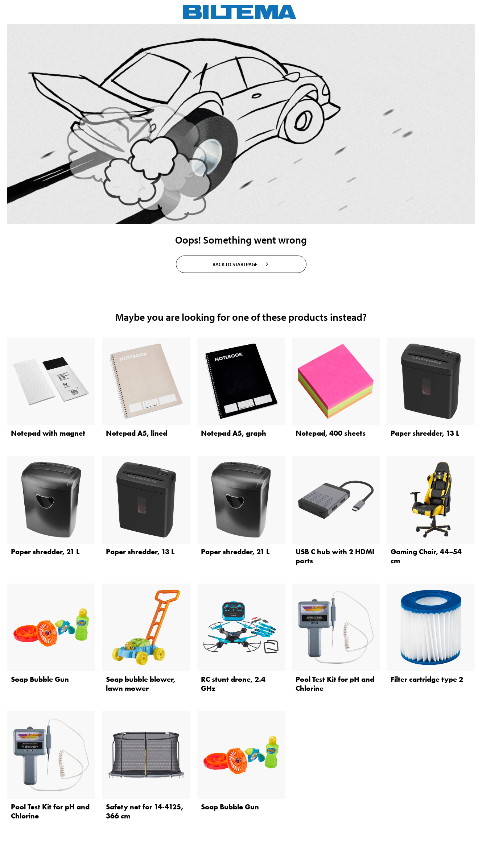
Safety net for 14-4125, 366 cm (144, 811)
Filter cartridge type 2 (427, 679)
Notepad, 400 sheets (331, 433)
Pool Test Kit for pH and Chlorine (335, 684)
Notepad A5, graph (233, 433)
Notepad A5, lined (136, 433)
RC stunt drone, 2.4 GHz (233, 684)
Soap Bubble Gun (40, 679)
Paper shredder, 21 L (45, 551)
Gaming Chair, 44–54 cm (426, 556)
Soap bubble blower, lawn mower (141, 684)
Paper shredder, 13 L (425, 433)
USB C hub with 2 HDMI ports (335, 556)
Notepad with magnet (48, 433)
